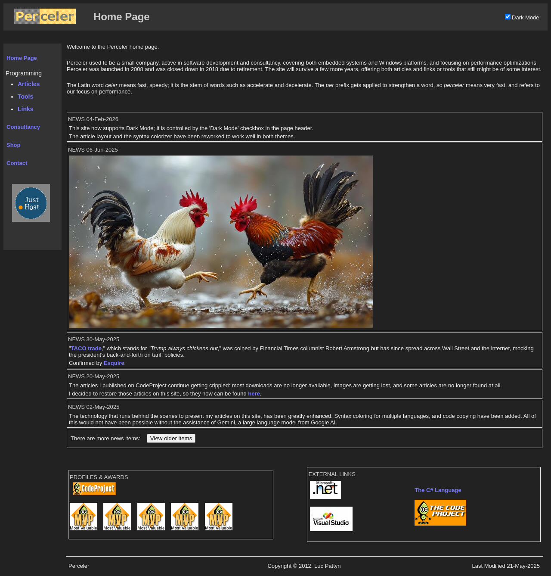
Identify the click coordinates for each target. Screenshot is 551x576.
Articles (29, 84)
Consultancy (23, 127)
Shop (13, 145)
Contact (16, 163)
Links (26, 109)
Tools (25, 96)
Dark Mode (525, 17)
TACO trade (86, 348)
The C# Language (438, 490)
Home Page (21, 58)
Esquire (114, 363)
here (254, 393)
